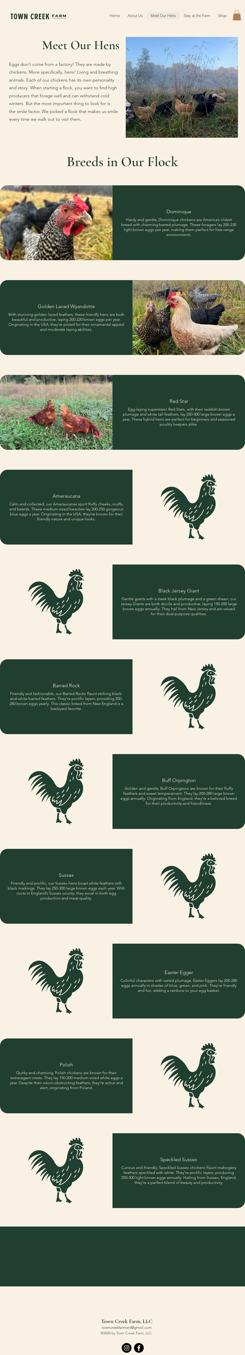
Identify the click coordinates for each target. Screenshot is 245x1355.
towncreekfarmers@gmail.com (127, 1327)
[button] (236, 15)
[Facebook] (139, 1348)
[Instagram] (127, 1348)
